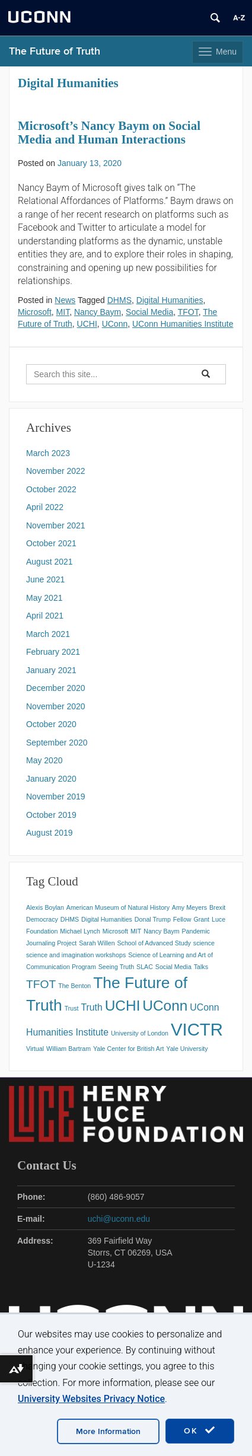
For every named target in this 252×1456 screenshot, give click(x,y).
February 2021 (53, 652)
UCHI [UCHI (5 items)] (123, 1006)
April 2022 (44, 507)
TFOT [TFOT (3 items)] (41, 984)
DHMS (119, 300)
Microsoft (35, 312)
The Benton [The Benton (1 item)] (74, 985)
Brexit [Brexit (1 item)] (217, 907)
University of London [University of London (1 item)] (139, 1033)
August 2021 (49, 561)
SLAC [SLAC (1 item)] (144, 966)
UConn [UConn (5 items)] (164, 1006)
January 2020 (51, 778)
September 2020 (57, 742)
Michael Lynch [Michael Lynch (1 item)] (80, 931)
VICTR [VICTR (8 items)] (197, 1029)
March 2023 (48, 453)
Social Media (149, 312)
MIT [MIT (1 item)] (135, 931)
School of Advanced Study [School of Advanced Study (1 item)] (154, 943)
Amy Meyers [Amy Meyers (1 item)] (189, 907)
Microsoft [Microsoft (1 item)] (115, 931)
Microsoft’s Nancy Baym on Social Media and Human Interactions (109, 132)
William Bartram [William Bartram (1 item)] (68, 1048)
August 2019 (49, 832)
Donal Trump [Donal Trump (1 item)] (153, 919)
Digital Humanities (169, 300)
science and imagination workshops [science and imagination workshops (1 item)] (76, 954)
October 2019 (51, 815)
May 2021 (44, 598)
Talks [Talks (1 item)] (201, 966)
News (65, 300)
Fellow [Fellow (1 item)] (182, 919)
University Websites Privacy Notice (91, 1398)
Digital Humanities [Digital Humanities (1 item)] (106, 919)
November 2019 (55, 796)
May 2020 (44, 760)
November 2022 (55, 471)
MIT (63, 312)
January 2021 (51, 670)
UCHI (87, 324)
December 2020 (55, 688)
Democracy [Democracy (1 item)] (42, 919)
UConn (115, 324)
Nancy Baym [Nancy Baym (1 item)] (161, 931)
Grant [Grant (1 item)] (201, 919)
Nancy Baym (97, 312)
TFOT (188, 312)
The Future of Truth (54, 51)
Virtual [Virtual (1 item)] (35, 1048)
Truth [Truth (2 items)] (91, 1007)
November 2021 (55, 525)
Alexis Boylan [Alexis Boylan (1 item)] (45, 907)
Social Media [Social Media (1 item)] (173, 966)
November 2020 (55, 706)
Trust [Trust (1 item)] (72, 1008)
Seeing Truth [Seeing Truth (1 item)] (116, 966)
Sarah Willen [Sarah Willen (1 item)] (96, 943)
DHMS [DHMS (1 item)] (69, 919)
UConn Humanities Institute (182, 324)
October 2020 (51, 724)
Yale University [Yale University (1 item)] (187, 1048)
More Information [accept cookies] (108, 1431)
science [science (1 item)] (204, 943)
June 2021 (45, 579)
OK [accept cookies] (200, 1430)
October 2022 (51, 489)
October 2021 (51, 543)
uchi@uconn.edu (119, 1219)
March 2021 (48, 634)
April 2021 (44, 615)
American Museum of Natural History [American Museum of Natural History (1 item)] (118, 907)
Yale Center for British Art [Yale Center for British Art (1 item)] (128, 1048)
